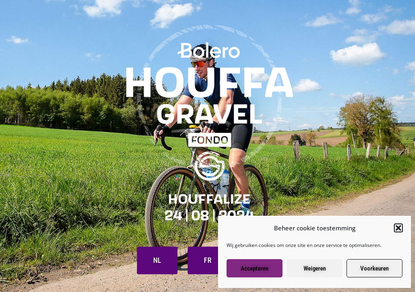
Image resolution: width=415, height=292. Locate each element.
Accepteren (254, 268)
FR (208, 260)
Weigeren (315, 268)
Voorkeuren (374, 268)
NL (157, 260)
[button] (398, 228)
